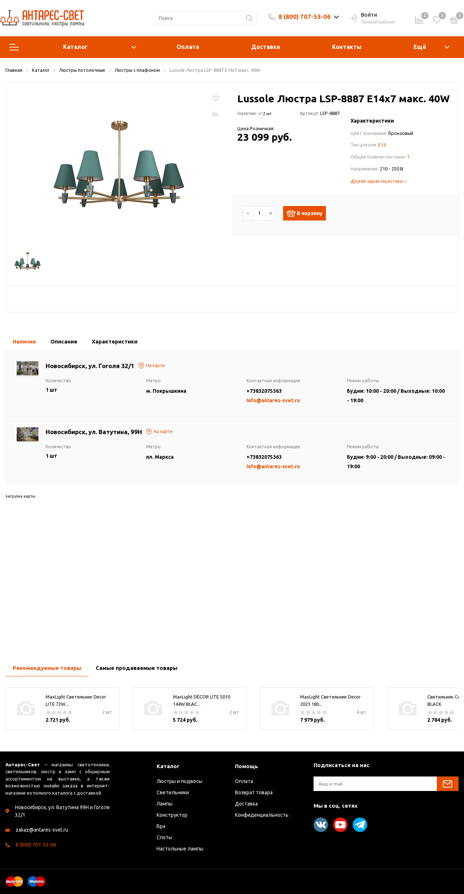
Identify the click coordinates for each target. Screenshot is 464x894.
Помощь (246, 766)
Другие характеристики (379, 181)
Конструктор (172, 815)
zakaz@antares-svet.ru (42, 830)
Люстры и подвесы (179, 781)
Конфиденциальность (262, 815)
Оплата (188, 47)
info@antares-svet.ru (273, 400)
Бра (161, 826)
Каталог (72, 47)
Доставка (265, 47)
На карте (151, 365)
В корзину (308, 213)
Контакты (346, 47)
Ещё (420, 47)
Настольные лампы (180, 849)
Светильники (173, 792)
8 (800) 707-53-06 (304, 16)
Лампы (165, 804)
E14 (382, 144)
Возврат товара (254, 792)
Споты (164, 837)
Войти (363, 15)
